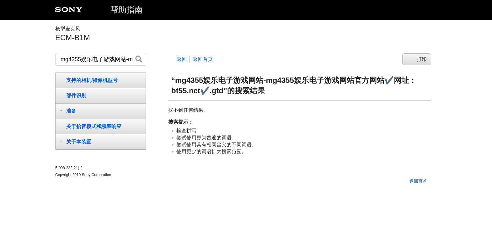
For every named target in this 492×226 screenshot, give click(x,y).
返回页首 (418, 181)
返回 (182, 59)
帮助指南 (126, 9)
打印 (422, 59)
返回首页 (203, 59)
